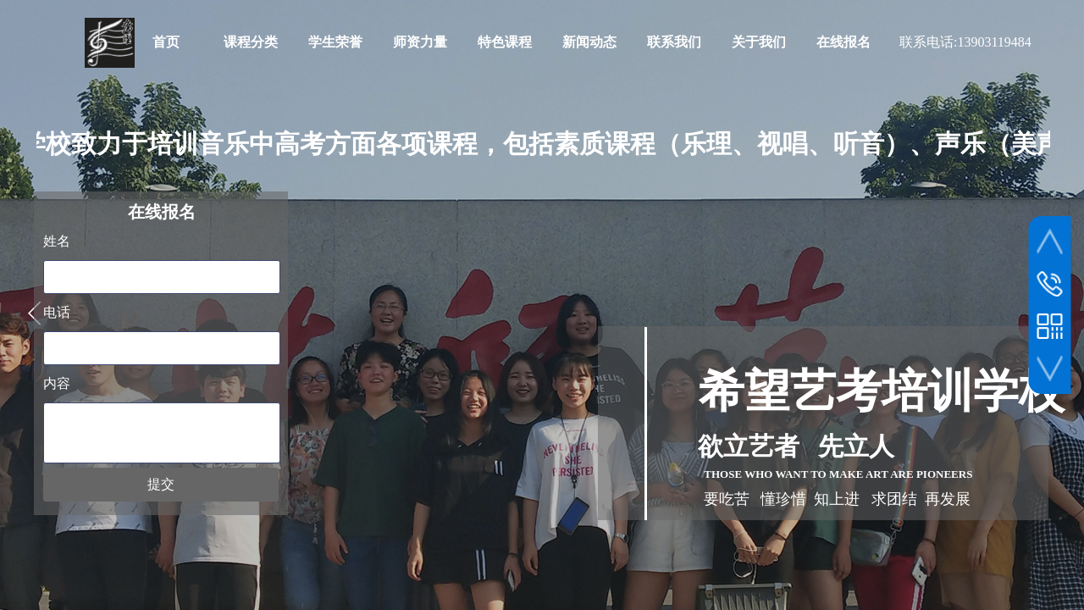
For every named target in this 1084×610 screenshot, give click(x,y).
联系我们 (674, 42)
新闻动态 (589, 42)
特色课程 (505, 42)
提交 (160, 484)
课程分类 (251, 42)
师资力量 (420, 42)
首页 (166, 42)
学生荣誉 (335, 42)
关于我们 (759, 42)
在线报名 (843, 42)
